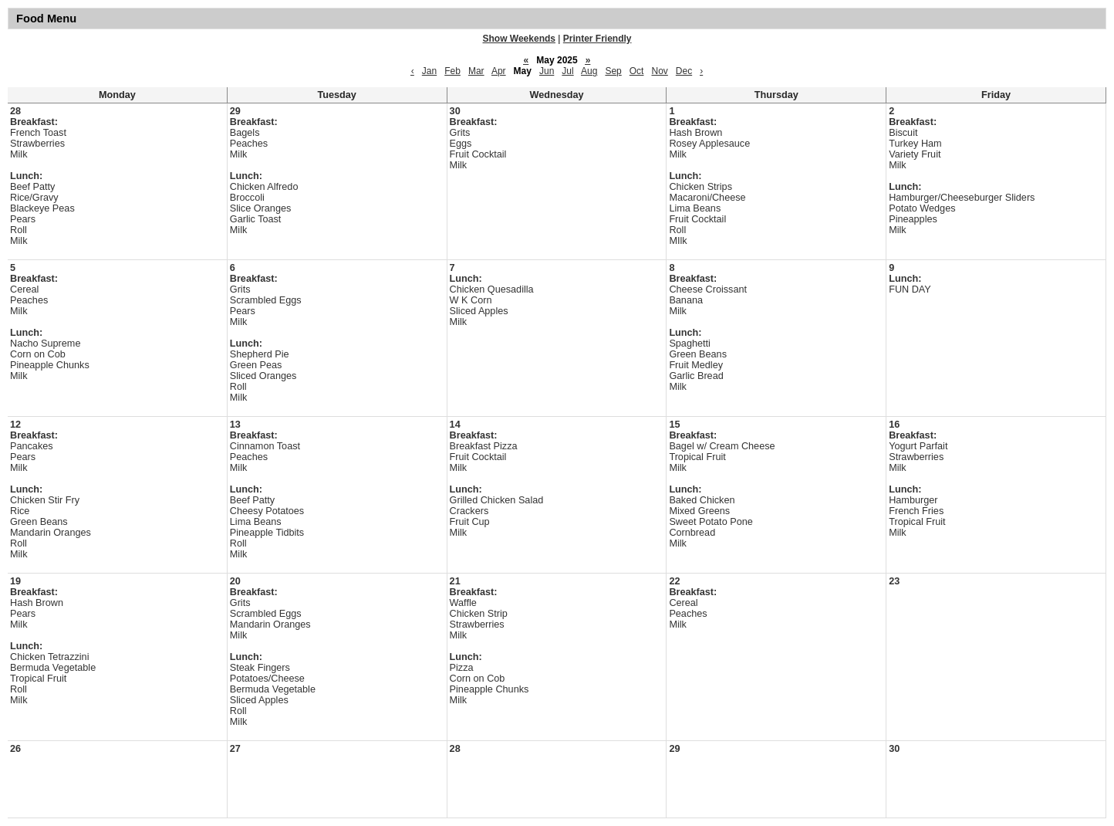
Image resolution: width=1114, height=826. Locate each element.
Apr (498, 71)
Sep (613, 71)
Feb (452, 71)
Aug (589, 71)
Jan (429, 71)
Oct (637, 71)
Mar (476, 71)
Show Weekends (519, 38)
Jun (546, 71)
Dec (684, 71)
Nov (659, 71)
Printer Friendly (597, 38)
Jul (567, 71)
